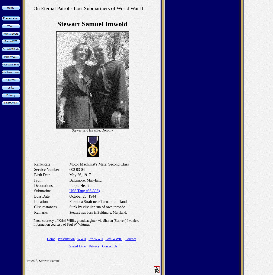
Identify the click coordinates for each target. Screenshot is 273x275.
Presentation (66, 239)
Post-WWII (113, 239)
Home (51, 239)
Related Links (77, 246)
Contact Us (110, 246)
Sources (130, 239)
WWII (81, 239)
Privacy (94, 246)
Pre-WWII (96, 239)
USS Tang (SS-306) (84, 191)
